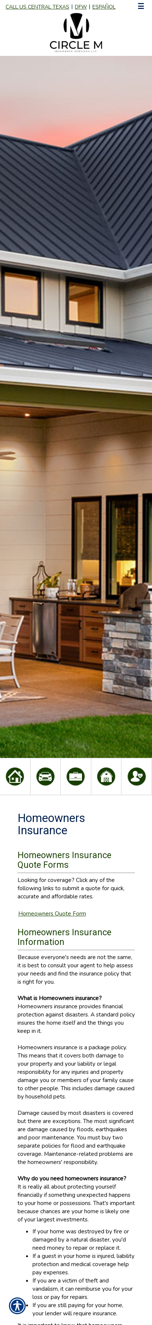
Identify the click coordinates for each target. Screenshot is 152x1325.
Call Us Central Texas (37, 6)
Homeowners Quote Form (52, 913)
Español (103, 6)
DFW (81, 6)
